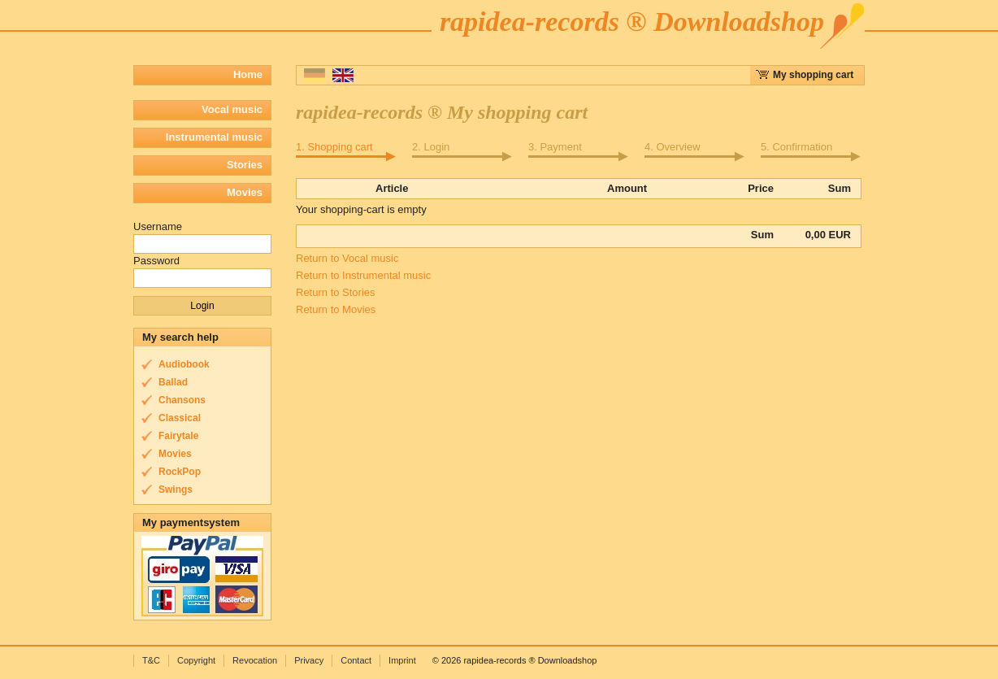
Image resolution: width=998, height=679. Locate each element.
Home (248, 74)
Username (157, 226)
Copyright (196, 660)
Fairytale (178, 436)
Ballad (173, 382)
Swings (175, 489)
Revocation (254, 660)
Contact (356, 660)
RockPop (179, 471)
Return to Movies (335, 309)
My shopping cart (813, 75)
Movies (245, 192)
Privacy (308, 660)
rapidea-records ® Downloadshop (632, 22)
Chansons (182, 400)
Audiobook (184, 364)
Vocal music (232, 109)
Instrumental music (214, 137)
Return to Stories (335, 292)
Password (156, 261)
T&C (151, 660)
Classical (179, 418)
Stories (245, 165)
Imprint (402, 660)
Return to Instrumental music (363, 275)
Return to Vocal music (347, 258)
